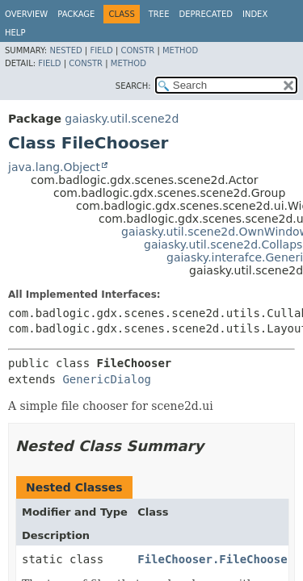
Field (101, 50)
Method (180, 50)
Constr (137, 50)
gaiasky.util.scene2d (122, 118)
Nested (65, 50)
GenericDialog (106, 379)
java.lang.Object (54, 167)
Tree (159, 14)
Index (254, 14)
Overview (26, 14)
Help (15, 32)
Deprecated (206, 14)
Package (76, 14)
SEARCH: (133, 86)
